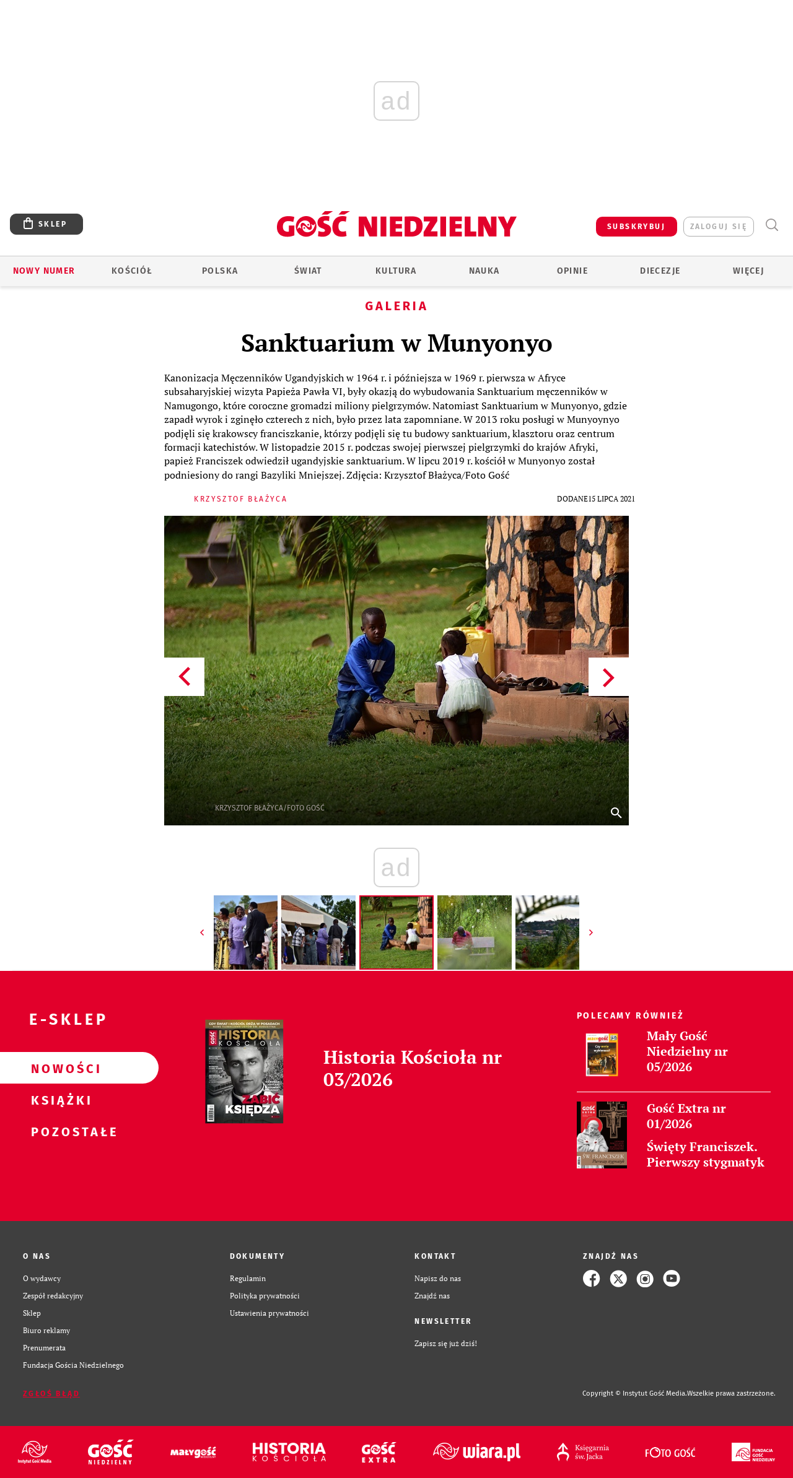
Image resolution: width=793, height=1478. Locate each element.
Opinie (572, 271)
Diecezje (660, 271)
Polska (220, 271)
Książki (59, 1099)
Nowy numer (44, 271)
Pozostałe (59, 1131)
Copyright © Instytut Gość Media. (634, 1393)
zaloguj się (718, 226)
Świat (308, 271)
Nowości (59, 1068)
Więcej (748, 271)
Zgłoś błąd (51, 1393)
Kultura (396, 271)
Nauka (484, 271)
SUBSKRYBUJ (636, 226)
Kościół (132, 271)
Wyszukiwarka (771, 225)
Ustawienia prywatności (269, 1313)
